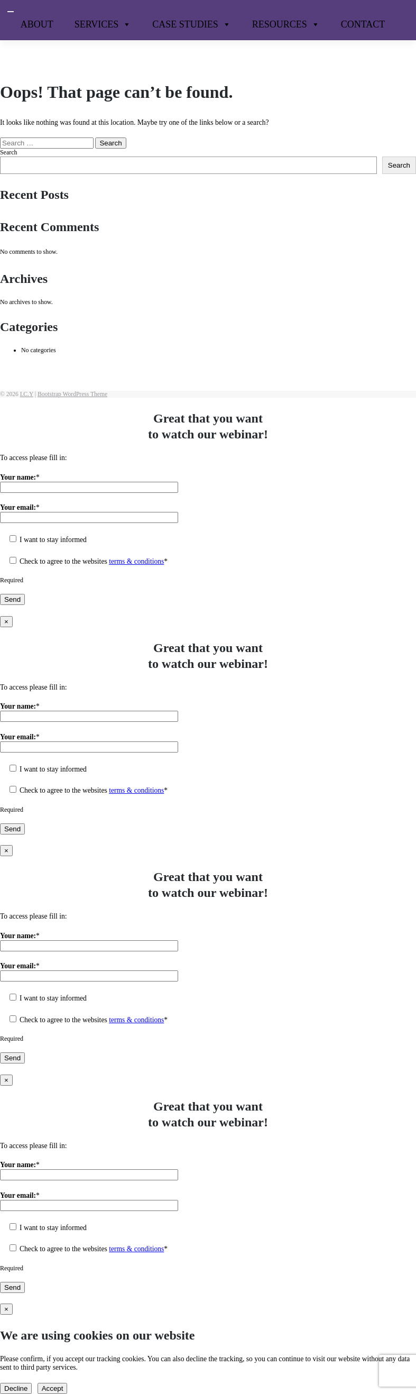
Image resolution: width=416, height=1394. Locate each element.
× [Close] (6, 622)
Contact (363, 24)
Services (103, 24)
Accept (52, 1388)
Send (12, 599)
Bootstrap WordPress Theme (72, 394)
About (37, 24)
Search (8, 152)
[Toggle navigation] (10, 11)
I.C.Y (26, 394)
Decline (15, 1388)
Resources (286, 24)
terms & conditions (136, 561)
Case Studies (191, 24)
